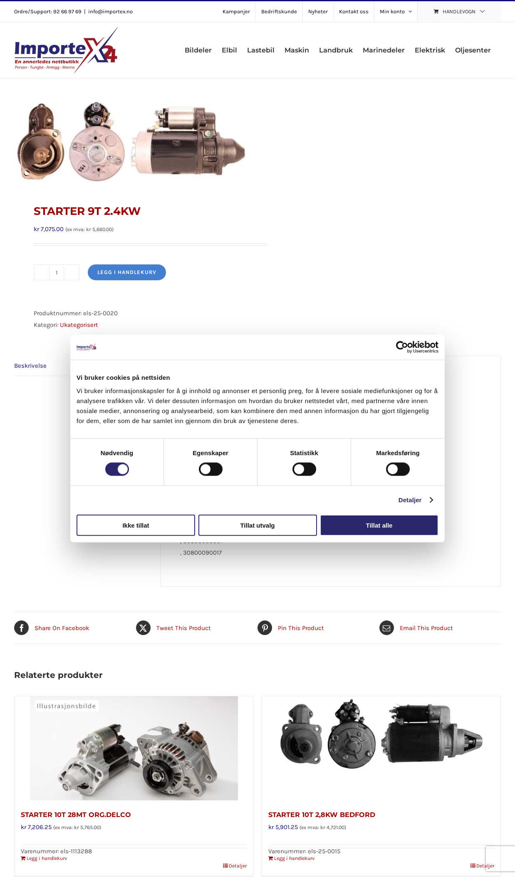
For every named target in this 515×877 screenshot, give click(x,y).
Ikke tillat (135, 524)
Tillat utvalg (257, 524)
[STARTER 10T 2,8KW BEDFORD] (381, 748)
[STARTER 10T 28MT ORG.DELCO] (134, 748)
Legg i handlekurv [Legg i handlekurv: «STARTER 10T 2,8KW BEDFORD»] (294, 858)
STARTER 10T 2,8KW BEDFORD (321, 815)
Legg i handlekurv (126, 272)
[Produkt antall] (56, 272)
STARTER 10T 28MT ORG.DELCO (76, 815)
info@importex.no (110, 11)
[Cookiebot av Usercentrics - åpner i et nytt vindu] (402, 347)
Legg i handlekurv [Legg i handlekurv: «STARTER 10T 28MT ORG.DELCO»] (47, 858)
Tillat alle (379, 524)
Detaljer (410, 499)
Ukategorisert (79, 325)
